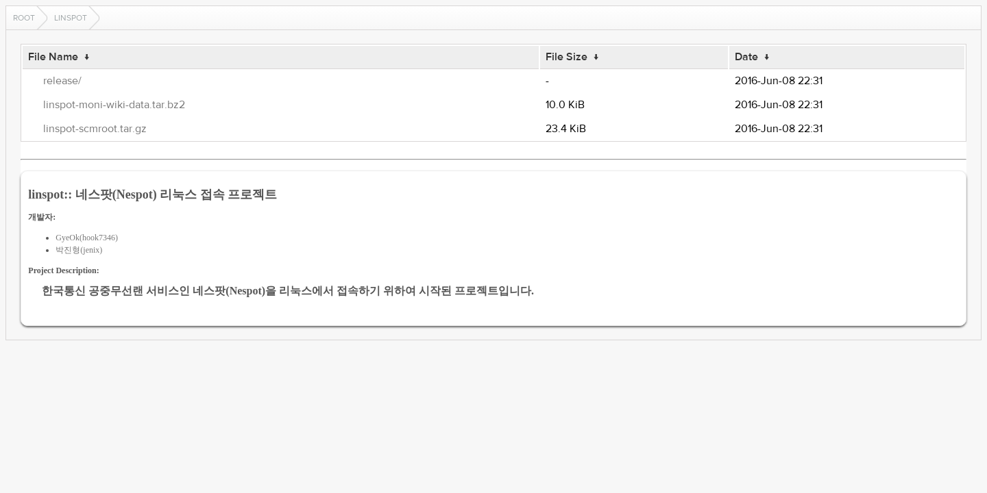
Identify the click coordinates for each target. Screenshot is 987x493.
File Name (53, 57)
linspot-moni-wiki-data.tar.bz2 (114, 105)
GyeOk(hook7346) (87, 237)
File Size (566, 57)
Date (746, 57)
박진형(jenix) (79, 250)
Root (24, 17)
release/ (62, 81)
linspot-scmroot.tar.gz (95, 129)
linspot (70, 17)
